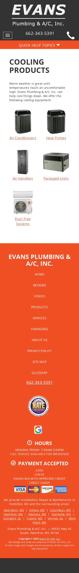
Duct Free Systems (22, 208)
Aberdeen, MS (14, 510)
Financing (39, 329)
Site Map (39, 362)
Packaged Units (56, 165)
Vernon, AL (55, 518)
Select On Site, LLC (49, 538)
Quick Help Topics (39, 45)
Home (39, 274)
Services (39, 318)
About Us (40, 340)
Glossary (40, 373)
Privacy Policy (39, 351)
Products (39, 307)
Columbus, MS (60, 510)
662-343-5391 (39, 382)
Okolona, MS (37, 514)
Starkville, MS (61, 514)
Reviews (39, 285)
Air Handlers (22, 165)
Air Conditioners (22, 124)
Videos (39, 296)
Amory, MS (37, 510)
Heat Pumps (56, 124)
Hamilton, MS (13, 514)
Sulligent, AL (12, 518)
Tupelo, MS (34, 518)
